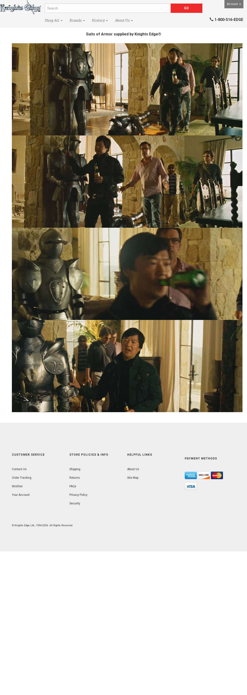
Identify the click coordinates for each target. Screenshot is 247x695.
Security (74, 503)
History (100, 20)
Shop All (54, 20)
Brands (77, 20)
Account (234, 4)
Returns (74, 477)
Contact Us (19, 469)
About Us (124, 20)
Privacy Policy (78, 495)
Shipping (74, 469)
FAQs (72, 486)
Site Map (132, 477)
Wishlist (17, 486)
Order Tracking (21, 477)
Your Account (21, 495)
